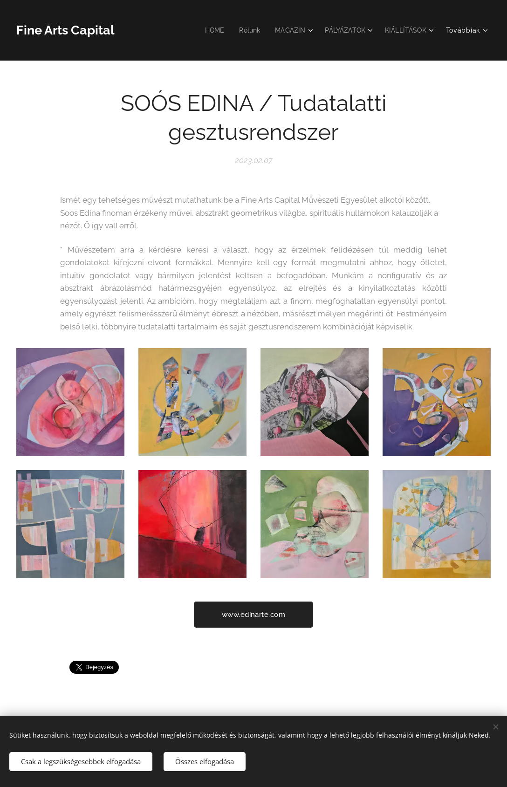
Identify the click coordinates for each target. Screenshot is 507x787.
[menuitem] (208, 30)
